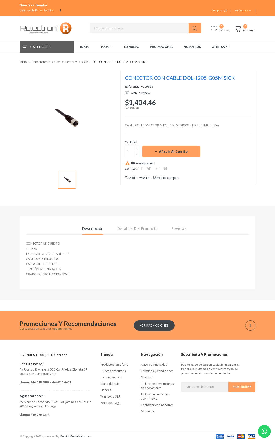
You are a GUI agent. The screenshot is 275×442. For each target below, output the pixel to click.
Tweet (149, 168)
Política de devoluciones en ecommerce (157, 386)
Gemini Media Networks (75, 436)
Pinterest (166, 168)
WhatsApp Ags (110, 403)
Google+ (157, 168)
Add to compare (166, 178)
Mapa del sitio (110, 384)
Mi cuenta (147, 411)
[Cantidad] (130, 151)
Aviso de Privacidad (154, 364)
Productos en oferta (114, 364)
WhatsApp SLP (110, 396)
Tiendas (105, 390)
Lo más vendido (111, 377)
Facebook (60, 10)
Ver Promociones (154, 325)
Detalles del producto (137, 228)
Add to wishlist (137, 178)
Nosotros (147, 377)
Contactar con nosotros (157, 405)
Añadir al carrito (173, 151)
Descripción (92, 228)
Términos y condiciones (157, 371)
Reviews (179, 228)
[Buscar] (145, 28)
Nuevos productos (113, 371)
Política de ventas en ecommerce (155, 396)
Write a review (140, 93)
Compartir (142, 168)
